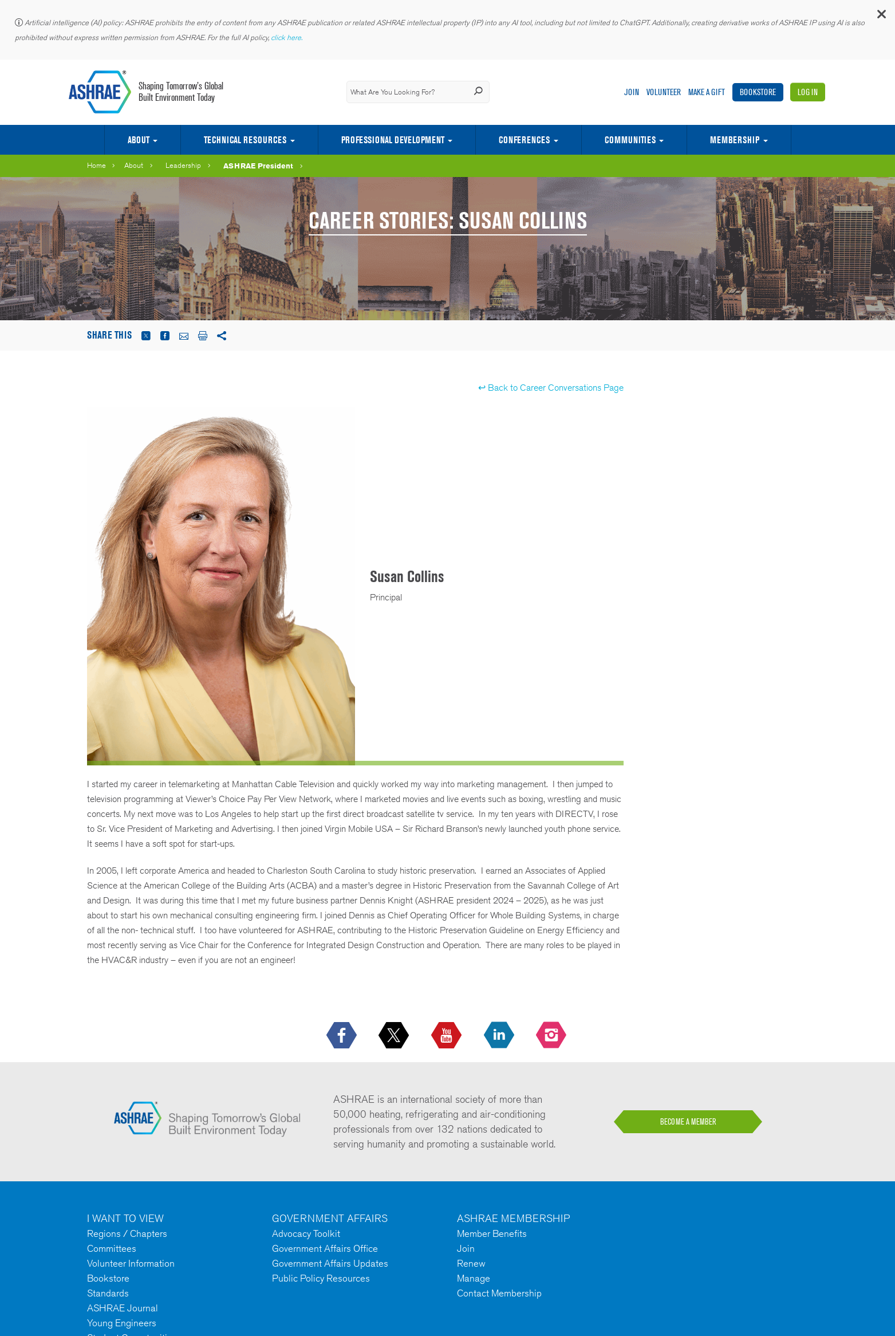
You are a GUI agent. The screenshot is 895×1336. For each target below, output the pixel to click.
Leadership (183, 165)
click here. (287, 37)
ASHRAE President (258, 165)
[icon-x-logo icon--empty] (395, 1035)
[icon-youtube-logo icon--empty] (447, 1035)
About (138, 140)
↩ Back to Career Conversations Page (551, 387)
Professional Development (392, 140)
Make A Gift (706, 92)
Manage (473, 1278)
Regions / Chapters (127, 1233)
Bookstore (758, 92)
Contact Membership (499, 1293)
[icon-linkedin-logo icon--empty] (500, 1035)
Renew (471, 1263)
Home (96, 165)
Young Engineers (121, 1323)
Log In (808, 92)
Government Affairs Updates (330, 1263)
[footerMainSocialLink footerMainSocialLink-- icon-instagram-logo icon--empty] (552, 1035)
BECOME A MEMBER (688, 1122)
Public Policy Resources (321, 1278)
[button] (880, 16)
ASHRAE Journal (122, 1308)
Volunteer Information (131, 1263)
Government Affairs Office (325, 1248)
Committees (111, 1248)
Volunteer (663, 92)
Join (631, 92)
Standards (108, 1293)
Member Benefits (492, 1233)
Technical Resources (245, 140)
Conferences (524, 140)
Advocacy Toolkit (306, 1233)
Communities (630, 140)
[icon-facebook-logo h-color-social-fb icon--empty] (343, 1035)
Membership (734, 140)
